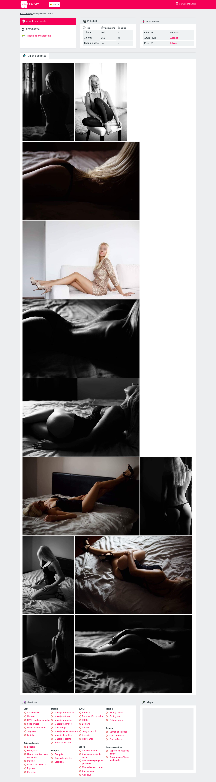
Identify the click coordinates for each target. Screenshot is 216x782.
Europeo (174, 37)
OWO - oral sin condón (38, 720)
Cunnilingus (88, 771)
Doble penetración (36, 727)
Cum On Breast (117, 735)
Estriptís (59, 754)
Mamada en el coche (92, 767)
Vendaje (86, 735)
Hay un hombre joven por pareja (37, 755)
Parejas (31, 760)
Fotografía (32, 750)
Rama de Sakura (63, 742)
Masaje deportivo (63, 735)
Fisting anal (115, 716)
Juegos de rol (89, 731)
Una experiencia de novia (91, 755)
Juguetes (31, 731)
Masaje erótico (62, 716)
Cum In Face (116, 739)
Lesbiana (59, 762)
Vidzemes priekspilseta (36, 35)
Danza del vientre (63, 758)
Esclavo (86, 723)
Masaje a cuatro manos (66, 731)
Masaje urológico (63, 720)
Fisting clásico (117, 712)
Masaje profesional (64, 712)
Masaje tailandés (63, 723)
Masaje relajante (63, 739)
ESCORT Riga (26, 13)
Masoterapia (61, 727)
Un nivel (31, 716)
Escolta (31, 746)
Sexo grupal (33, 723)
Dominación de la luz (92, 716)
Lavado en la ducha (36, 764)
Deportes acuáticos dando (119, 752)
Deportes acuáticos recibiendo (119, 759)
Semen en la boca (118, 731)
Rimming (31, 772)
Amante (86, 712)
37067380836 (32, 29)
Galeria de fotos (34, 55)
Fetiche (30, 735)
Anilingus (86, 774)
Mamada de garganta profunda (92, 762)
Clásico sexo (33, 712)
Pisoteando (87, 739)
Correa (85, 727)
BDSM (85, 720)
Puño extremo (116, 720)
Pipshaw (31, 768)
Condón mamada (90, 750)
